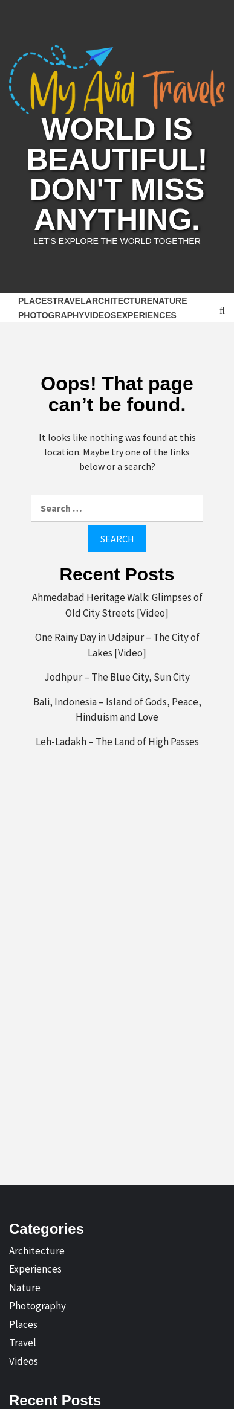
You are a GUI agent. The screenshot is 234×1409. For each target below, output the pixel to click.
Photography (51, 315)
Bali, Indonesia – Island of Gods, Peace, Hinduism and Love (117, 709)
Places (35, 301)
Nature (169, 301)
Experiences (146, 315)
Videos (100, 315)
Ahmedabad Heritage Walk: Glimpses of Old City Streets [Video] (117, 605)
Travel (69, 301)
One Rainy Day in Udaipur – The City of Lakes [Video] (117, 645)
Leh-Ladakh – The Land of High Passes (117, 741)
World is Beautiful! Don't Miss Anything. (117, 174)
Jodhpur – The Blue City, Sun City (117, 677)
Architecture (119, 301)
